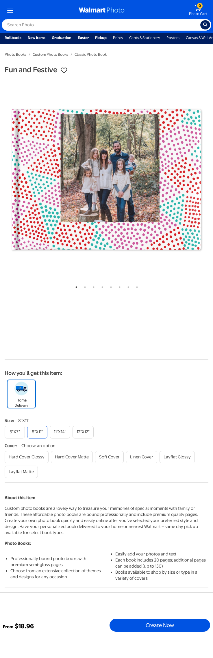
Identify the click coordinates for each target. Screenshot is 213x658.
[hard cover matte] (72, 457)
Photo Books (15, 54)
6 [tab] (118, 286)
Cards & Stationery (144, 38)
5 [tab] (110, 286)
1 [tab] (75, 286)
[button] (64, 70)
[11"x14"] (60, 432)
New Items (36, 38)
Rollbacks (13, 38)
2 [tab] (84, 286)
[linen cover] (141, 457)
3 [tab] (92, 286)
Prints (118, 38)
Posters (172, 38)
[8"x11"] (37, 432)
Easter (83, 38)
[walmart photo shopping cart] (198, 10)
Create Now (160, 625)
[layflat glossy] (177, 457)
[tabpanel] (106, 179)
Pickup (101, 38)
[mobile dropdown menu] (10, 10)
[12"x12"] (83, 432)
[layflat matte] (21, 472)
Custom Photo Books (50, 54)
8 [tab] (136, 286)
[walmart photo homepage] (101, 10)
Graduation (61, 38)
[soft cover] (109, 457)
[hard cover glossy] (27, 457)
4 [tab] (101, 286)
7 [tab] (127, 286)
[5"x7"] (15, 432)
